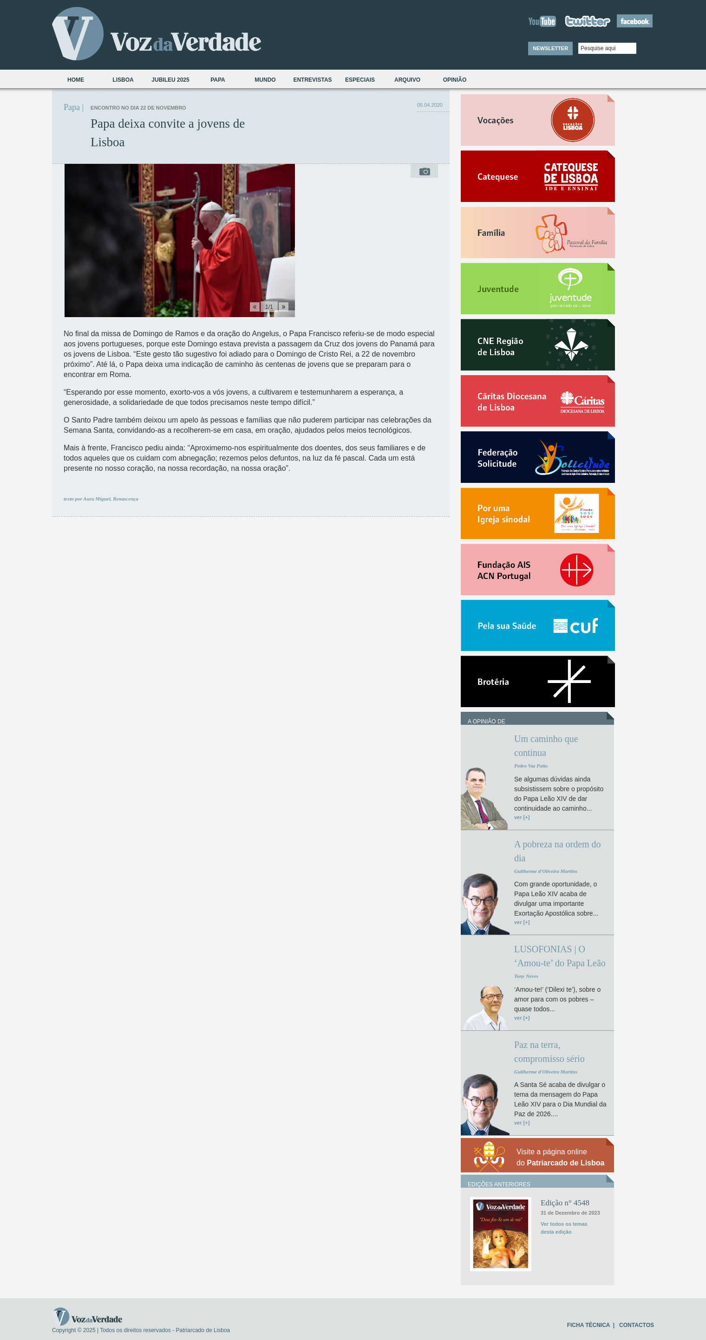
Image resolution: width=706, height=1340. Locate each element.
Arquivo (407, 80)
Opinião (455, 80)
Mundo (265, 80)
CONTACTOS (636, 1325)
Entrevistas (312, 80)
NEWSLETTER (550, 48)
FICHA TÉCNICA (588, 1325)
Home (75, 80)
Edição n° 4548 (565, 1202)
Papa (217, 80)
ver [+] (522, 817)
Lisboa (122, 80)
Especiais (360, 80)
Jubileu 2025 (170, 80)
